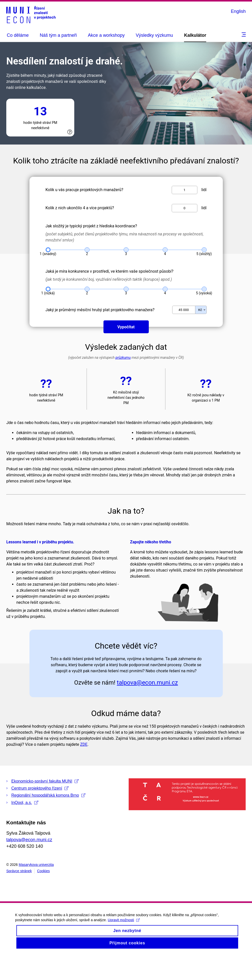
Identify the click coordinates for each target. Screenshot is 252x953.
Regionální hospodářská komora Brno (48, 795)
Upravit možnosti (124, 925)
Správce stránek (19, 871)
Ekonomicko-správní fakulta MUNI (45, 781)
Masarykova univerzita (36, 865)
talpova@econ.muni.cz (29, 839)
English (238, 11)
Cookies (43, 871)
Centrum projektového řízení (39, 788)
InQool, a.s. (24, 802)
